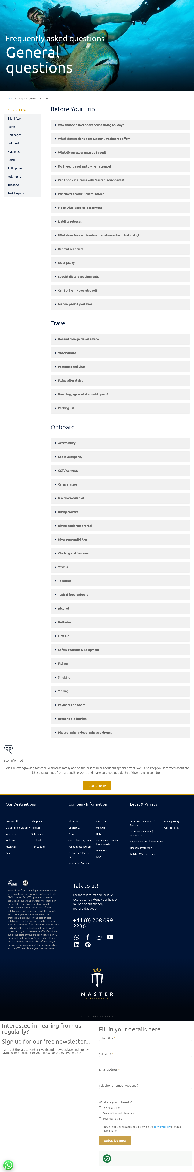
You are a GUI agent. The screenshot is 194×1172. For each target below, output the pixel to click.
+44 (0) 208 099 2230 (93, 923)
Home (9, 98)
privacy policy (162, 1126)
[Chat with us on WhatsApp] (8, 1165)
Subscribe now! (115, 1141)
